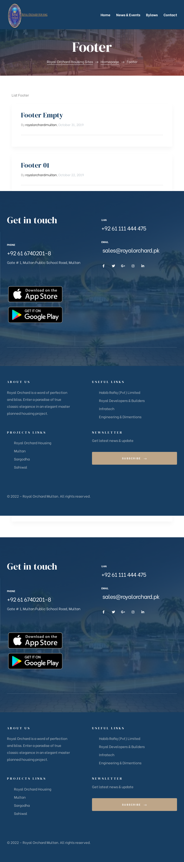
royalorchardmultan (41, 124)
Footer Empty (42, 115)
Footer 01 (35, 165)
